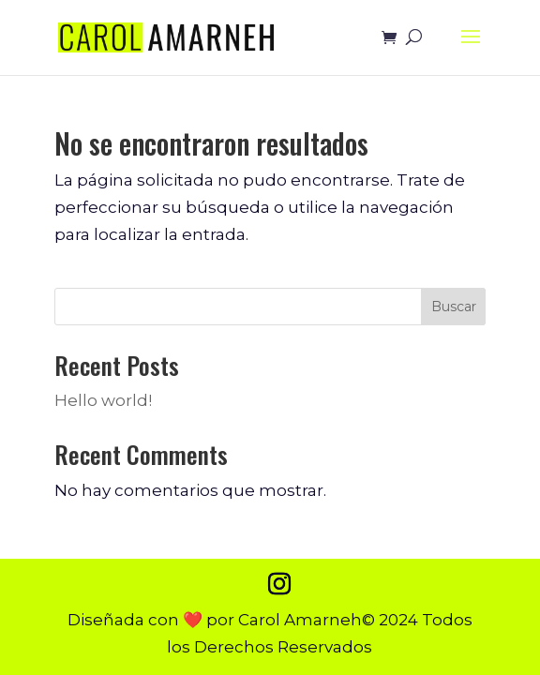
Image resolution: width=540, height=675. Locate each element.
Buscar (453, 306)
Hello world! (103, 400)
